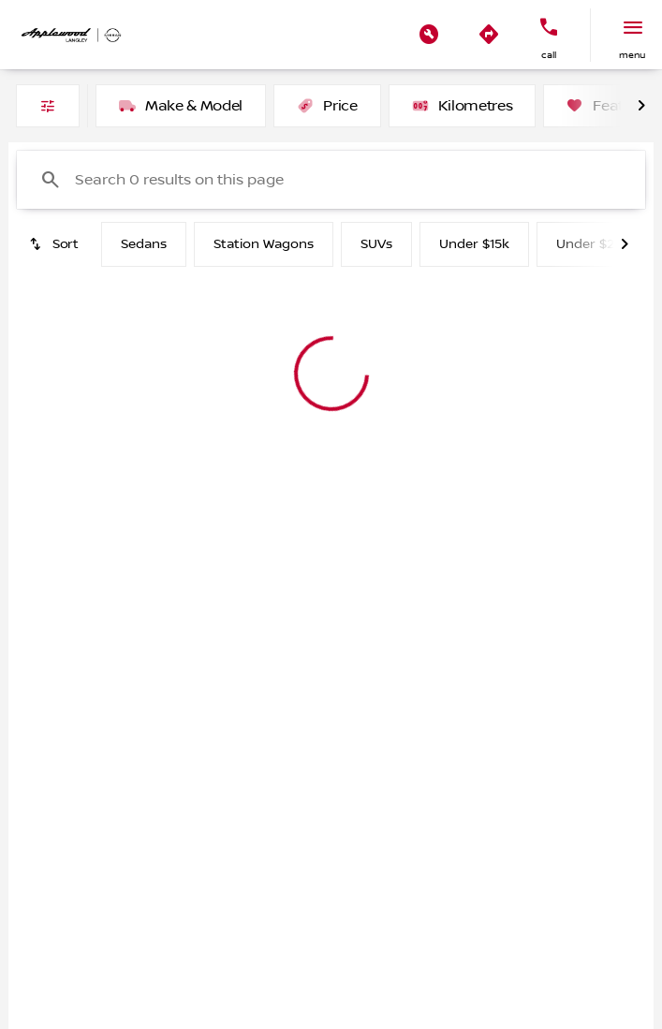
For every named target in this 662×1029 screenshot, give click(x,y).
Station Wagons (263, 244)
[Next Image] (641, 106)
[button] (429, 34)
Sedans (144, 244)
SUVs (376, 244)
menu (632, 55)
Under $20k (593, 244)
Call (548, 55)
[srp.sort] (55, 244)
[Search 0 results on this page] (331, 180)
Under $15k (474, 244)
